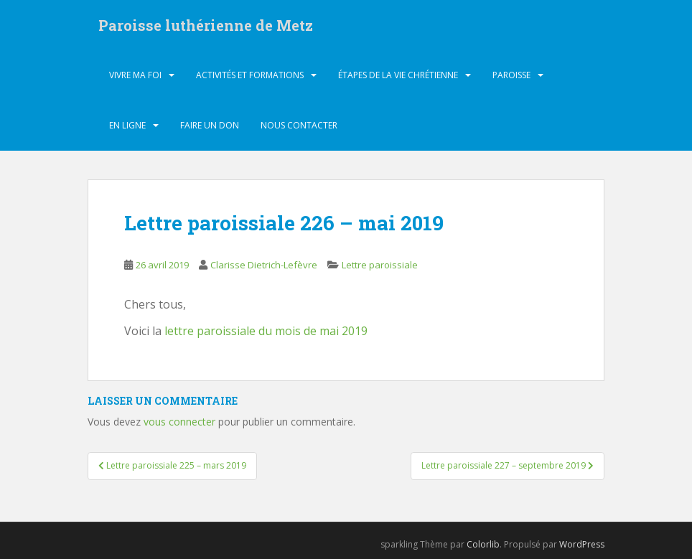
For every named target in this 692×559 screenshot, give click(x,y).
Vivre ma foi (135, 75)
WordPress (581, 544)
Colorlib (483, 544)
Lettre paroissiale (380, 264)
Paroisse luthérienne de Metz (205, 25)
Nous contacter (299, 125)
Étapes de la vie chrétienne (398, 75)
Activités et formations (250, 75)
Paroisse (511, 75)
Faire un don (209, 125)
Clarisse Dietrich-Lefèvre (263, 264)
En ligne (127, 125)
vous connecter (179, 421)
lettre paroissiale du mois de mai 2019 (266, 331)
